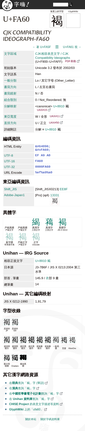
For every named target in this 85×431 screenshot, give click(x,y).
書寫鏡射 (10, 93)
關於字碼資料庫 (50, 424)
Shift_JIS (10, 194)
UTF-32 (9, 170)
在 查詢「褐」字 (29, 403)
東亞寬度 (10, 116)
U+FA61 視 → (72, 47)
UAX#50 (54, 122)
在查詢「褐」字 (22, 393)
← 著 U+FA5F (42, 47)
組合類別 (10, 100)
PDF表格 (70, 61)
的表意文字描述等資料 (34, 408)
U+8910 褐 (42, 265)
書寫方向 (10, 87)
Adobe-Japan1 (14, 200)
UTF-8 (8, 157)
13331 (54, 203)
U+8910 (61, 106)
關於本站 (30, 424)
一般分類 (10, 80)
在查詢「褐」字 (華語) (26, 387)
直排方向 (10, 123)
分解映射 (10, 106)
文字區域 (10, 54)
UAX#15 (42, 109)
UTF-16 (9, 164)
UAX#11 (55, 116)
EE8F (64, 194)
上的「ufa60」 (26, 414)
